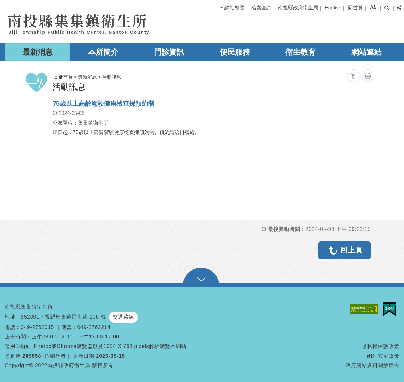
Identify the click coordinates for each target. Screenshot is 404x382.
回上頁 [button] (351, 250)
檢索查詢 (261, 7)
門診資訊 (169, 52)
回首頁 (355, 7)
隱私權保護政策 (380, 346)
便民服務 (235, 52)
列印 (368, 75)
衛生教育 (300, 52)
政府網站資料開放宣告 (372, 365)
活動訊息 (111, 76)
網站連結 (366, 52)
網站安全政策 (383, 356)
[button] (373, 7)
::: (221, 8)
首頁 (66, 76)
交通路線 (123, 317)
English (333, 7)
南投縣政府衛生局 (298, 7)
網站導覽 (234, 7)
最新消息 (37, 52)
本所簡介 (103, 52)
